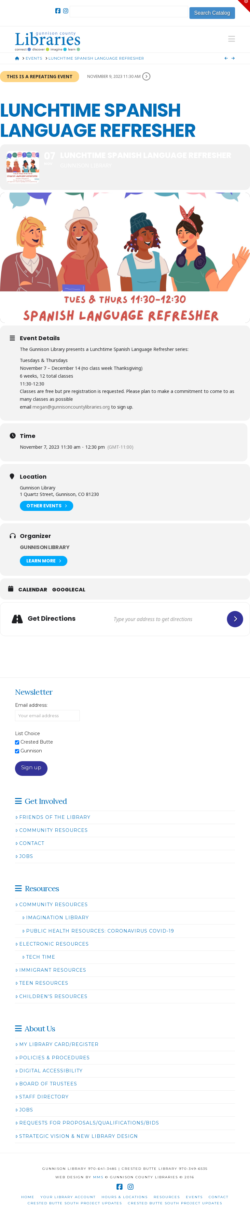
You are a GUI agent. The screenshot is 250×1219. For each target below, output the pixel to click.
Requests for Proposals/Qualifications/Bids (87, 1123)
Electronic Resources (52, 944)
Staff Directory (42, 1097)
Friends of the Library (52, 817)
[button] (231, 39)
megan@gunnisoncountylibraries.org (71, 407)
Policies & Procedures (52, 1058)
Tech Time (38, 957)
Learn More (43, 561)
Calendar (32, 590)
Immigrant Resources (50, 970)
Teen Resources (41, 983)
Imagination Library (55, 918)
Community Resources (51, 830)
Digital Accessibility (49, 1071)
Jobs (24, 856)
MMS (98, 1177)
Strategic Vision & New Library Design (76, 1136)
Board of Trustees (46, 1084)
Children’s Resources (51, 996)
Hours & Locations (125, 1197)
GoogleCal (68, 590)
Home (28, 1197)
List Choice (27, 733)
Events (194, 1197)
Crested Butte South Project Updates (75, 1203)
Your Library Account (68, 1197)
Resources (167, 1197)
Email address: (31, 705)
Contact (29, 843)
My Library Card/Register (57, 1044)
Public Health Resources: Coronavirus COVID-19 (98, 931)
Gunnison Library (44, 547)
